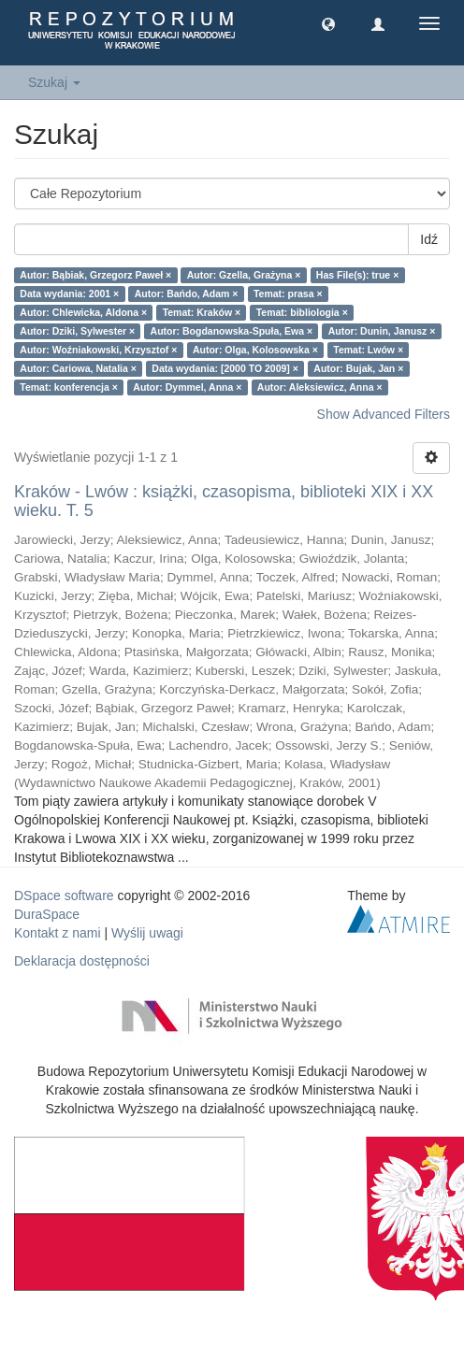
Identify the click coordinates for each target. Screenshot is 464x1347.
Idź (429, 239)
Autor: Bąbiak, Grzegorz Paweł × (95, 274)
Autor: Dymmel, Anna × (187, 387)
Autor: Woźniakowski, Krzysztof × (98, 349)
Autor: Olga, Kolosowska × (255, 349)
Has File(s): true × (357, 274)
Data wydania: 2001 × (69, 293)
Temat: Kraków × (202, 312)
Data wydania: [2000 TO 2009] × (225, 368)
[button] (328, 23)
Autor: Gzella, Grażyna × (244, 274)
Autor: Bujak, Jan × (358, 368)
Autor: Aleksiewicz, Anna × (320, 387)
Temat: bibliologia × (302, 312)
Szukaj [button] (54, 82)
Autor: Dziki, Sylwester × (77, 331)
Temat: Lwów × (368, 349)
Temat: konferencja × (69, 387)
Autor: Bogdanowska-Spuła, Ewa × (232, 331)
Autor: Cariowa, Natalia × (78, 368)
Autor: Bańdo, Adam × (187, 293)
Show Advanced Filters (383, 414)
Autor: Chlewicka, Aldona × (83, 312)
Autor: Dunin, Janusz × (382, 331)
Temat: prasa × (288, 293)
